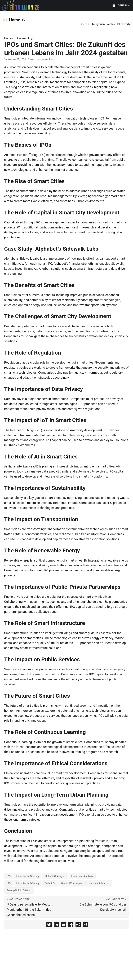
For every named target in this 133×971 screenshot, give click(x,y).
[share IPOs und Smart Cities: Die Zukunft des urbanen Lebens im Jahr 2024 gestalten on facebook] (70, 925)
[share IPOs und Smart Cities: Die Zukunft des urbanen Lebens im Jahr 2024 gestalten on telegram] (85, 925)
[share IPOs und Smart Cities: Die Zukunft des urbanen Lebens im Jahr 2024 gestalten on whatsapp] (78, 925)
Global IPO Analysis (55, 876)
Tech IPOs (50, 883)
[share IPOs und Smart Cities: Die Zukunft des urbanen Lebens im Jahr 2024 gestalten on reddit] (63, 925)
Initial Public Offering (27, 876)
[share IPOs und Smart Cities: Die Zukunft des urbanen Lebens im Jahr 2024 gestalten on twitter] (49, 925)
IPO (9, 876)
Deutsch (123, 5)
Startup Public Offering (19, 890)
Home (11, 19)
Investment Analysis (82, 876)
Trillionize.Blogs (24, 38)
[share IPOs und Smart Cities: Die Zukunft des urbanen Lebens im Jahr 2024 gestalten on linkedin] (56, 925)
